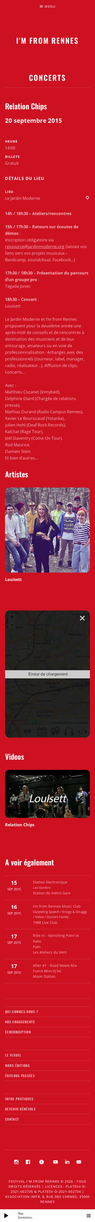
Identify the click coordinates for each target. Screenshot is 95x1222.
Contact (12, 1119)
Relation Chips (19, 825)
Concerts (47, 77)
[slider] (50, 1215)
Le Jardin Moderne (22, 198)
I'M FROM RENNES (47, 40)
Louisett (13, 579)
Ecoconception (18, 1031)
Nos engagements (20, 1021)
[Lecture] (6, 1216)
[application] (47, 1215)
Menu (50, 6)
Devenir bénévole (20, 1108)
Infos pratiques (19, 1098)
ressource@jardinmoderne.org (34, 246)
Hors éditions (17, 1065)
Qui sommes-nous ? (21, 1011)
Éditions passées (20, 1075)
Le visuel (13, 1055)
